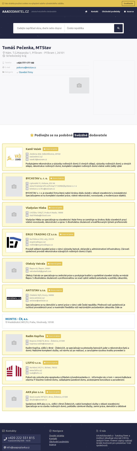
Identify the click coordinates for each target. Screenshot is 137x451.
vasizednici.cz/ (36, 157)
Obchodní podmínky (111, 11)
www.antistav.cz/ (37, 298)
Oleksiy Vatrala (35, 263)
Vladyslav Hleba (36, 207)
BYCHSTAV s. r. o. (37, 178)
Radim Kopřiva (35, 336)
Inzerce (129, 11)
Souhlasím (128, 3)
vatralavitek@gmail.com (40, 271)
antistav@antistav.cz (39, 301)
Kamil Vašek (33, 149)
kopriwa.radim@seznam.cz (41, 344)
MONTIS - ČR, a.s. (16, 318)
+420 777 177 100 (25, 63)
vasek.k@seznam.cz (38, 159)
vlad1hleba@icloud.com (40, 215)
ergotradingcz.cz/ (38, 242)
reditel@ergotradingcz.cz (41, 245)
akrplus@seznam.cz (38, 400)
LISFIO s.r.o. (33, 362)
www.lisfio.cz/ (36, 370)
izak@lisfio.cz (36, 373)
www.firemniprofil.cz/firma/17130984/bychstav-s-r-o (53, 186)
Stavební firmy (26, 72)
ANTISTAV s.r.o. (36, 290)
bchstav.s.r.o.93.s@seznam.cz (42, 189)
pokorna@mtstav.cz (26, 67)
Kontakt (94, 11)
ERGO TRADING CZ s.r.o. (41, 234)
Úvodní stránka (56, 435)
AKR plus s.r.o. (35, 392)
